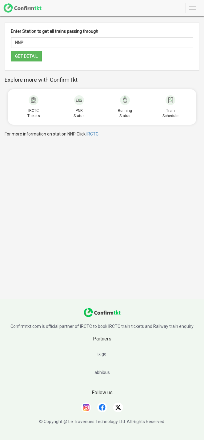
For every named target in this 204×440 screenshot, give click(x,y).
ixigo (102, 354)
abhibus (102, 372)
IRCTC (92, 134)
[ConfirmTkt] (102, 315)
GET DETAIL (26, 56)
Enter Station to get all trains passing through (54, 31)
